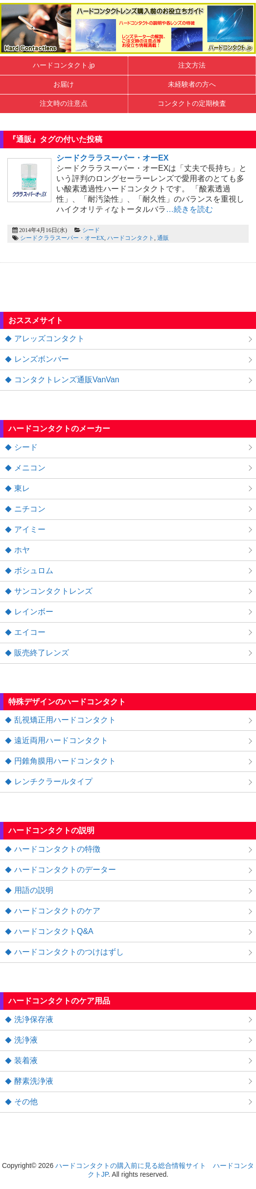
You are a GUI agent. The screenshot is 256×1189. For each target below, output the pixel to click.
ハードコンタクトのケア (57, 911)
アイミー (30, 529)
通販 (163, 238)
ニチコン (30, 509)
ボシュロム (33, 570)
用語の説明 (33, 890)
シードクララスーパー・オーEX (62, 238)
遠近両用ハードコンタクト (61, 740)
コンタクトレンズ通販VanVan (66, 379)
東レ (22, 488)
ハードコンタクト (130, 238)
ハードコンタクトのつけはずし (69, 952)
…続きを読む (189, 209)
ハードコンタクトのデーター (65, 869)
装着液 (26, 1060)
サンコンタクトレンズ (53, 591)
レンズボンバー (41, 359)
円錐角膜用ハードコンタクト (65, 761)
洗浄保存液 (33, 1019)
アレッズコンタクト (49, 338)
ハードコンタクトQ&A (53, 931)
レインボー (33, 611)
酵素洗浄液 (33, 1081)
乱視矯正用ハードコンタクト (65, 720)
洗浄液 (26, 1040)
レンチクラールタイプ (53, 781)
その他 (26, 1101)
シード (91, 230)
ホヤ (22, 550)
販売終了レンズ (41, 653)
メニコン (30, 468)
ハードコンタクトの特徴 (57, 849)
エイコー (30, 632)
